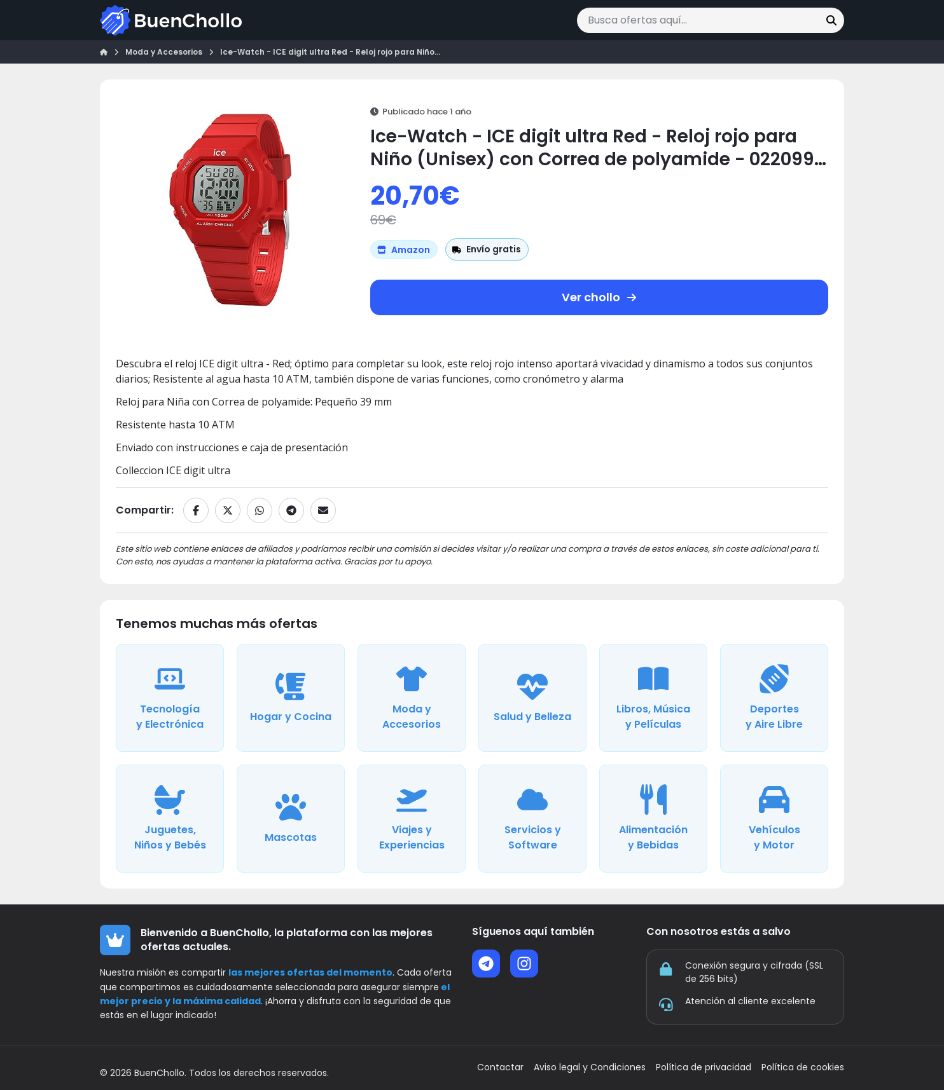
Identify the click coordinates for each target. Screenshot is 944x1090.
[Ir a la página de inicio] (171, 20)
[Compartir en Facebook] (196, 510)
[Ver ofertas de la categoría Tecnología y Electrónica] (170, 698)
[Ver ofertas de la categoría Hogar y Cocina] (291, 698)
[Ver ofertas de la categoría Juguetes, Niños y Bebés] (170, 819)
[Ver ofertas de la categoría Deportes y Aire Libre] (774, 698)
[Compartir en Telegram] (291, 510)
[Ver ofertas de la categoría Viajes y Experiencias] (411, 819)
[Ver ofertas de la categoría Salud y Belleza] (532, 698)
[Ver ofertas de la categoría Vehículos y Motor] (774, 819)
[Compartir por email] (323, 510)
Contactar (500, 1067)
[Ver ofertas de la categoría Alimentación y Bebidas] (653, 819)
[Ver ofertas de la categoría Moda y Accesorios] (411, 698)
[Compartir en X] (227, 510)
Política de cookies (802, 1067)
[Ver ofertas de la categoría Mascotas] (291, 819)
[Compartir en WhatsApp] (259, 510)
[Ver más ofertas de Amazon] (404, 249)
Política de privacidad (703, 1067)
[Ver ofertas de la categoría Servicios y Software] (532, 819)
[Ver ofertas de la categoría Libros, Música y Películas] (653, 698)
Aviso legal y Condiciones (590, 1067)
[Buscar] (831, 20)
